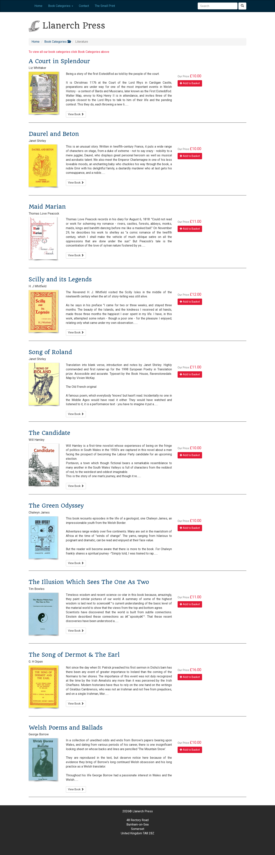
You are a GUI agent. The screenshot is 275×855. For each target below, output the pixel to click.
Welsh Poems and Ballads (66, 727)
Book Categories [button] (60, 6)
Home (38, 6)
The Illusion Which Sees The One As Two (89, 582)
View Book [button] (76, 114)
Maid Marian (47, 206)
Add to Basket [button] (190, 83)
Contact (84, 6)
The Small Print (105, 6)
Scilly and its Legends (60, 279)
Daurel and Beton (54, 134)
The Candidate (49, 433)
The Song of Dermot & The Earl (74, 654)
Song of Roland (50, 352)
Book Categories (57, 41)
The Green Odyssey (56, 505)
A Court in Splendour (59, 61)
